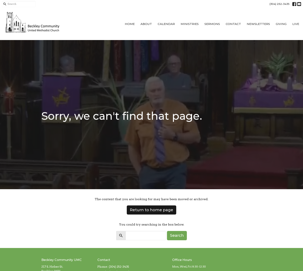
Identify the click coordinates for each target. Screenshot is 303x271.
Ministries (190, 24)
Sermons (212, 24)
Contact (233, 24)
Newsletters (258, 24)
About (146, 24)
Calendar (166, 24)
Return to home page (151, 210)
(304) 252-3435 (279, 3)
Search (177, 235)
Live (295, 24)
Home (130, 24)
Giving (281, 24)
